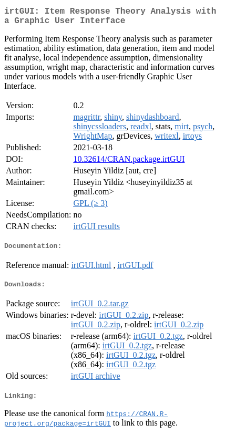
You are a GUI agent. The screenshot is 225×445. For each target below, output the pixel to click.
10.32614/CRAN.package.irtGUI (129, 163)
